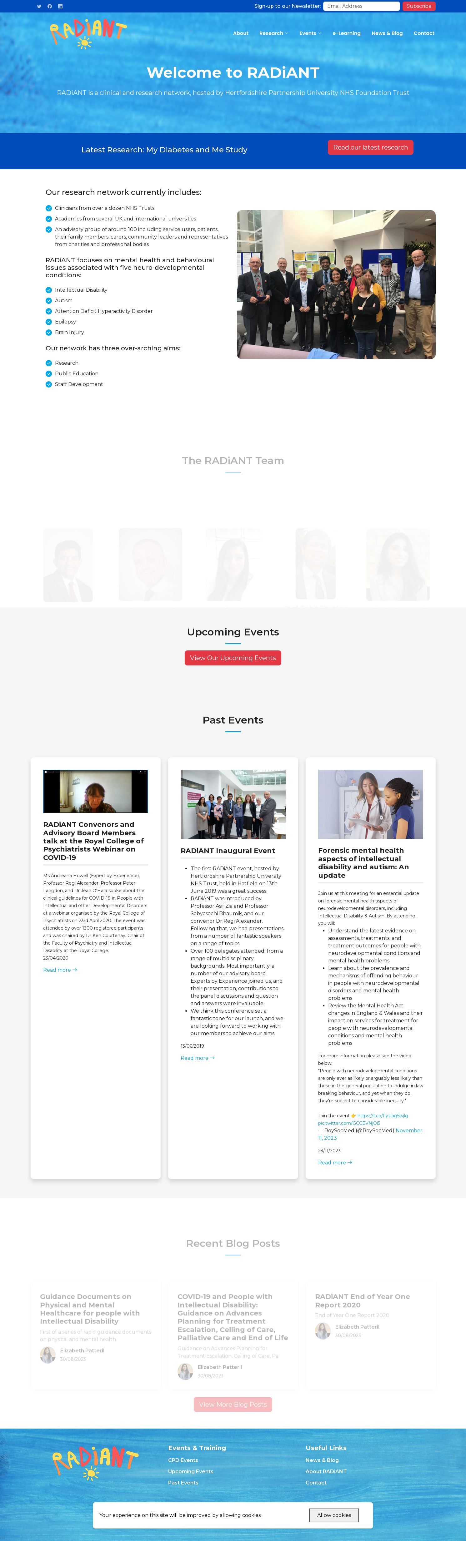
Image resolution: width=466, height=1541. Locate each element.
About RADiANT (326, 1471)
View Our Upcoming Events (233, 658)
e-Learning (347, 33)
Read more (60, 970)
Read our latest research (370, 149)
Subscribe (419, 6)
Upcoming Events (190, 1471)
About (242, 33)
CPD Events (183, 1460)
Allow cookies (334, 1515)
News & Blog (387, 33)
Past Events (183, 1482)
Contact (424, 33)
